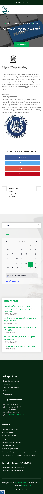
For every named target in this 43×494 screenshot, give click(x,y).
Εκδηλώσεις (7, 384)
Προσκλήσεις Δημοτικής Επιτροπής (13, 471)
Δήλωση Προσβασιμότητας (10, 449)
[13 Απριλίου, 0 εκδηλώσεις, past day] (8, 260)
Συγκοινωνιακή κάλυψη (9, 436)
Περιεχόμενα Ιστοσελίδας (10, 429)
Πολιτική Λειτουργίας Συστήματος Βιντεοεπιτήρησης (18, 455)
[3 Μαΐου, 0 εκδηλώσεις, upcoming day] (35, 269)
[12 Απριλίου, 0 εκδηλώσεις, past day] (35, 255)
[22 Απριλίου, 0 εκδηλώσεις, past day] (17, 264)
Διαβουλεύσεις (7, 391)
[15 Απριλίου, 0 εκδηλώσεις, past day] (17, 260)
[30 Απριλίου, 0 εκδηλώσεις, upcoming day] (21, 269)
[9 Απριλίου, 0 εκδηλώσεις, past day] (21, 255)
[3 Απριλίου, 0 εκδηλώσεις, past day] (26, 250)
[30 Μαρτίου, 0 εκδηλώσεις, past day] (8, 250)
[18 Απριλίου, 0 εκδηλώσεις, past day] (30, 260)
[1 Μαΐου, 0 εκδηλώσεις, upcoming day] (26, 269)
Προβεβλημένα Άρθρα (13, 24)
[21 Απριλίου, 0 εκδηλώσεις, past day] (12, 264)
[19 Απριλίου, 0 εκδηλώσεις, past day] (35, 260)
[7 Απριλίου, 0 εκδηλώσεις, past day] (12, 255)
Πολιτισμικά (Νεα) (25, 24)
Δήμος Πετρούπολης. (22, 483)
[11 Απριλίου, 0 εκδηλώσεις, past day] (30, 255)
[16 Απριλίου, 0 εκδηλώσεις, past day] (21, 260)
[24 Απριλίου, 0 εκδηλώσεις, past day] (26, 264)
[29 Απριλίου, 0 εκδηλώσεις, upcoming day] (17, 269)
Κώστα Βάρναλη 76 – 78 (13, 407)
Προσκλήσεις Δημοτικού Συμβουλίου (13, 467)
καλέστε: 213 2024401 (21, 2)
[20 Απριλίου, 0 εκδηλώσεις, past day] (8, 264)
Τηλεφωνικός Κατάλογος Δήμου (11, 442)
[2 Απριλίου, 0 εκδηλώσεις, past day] (21, 250)
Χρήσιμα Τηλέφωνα (7, 432)
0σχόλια (35, 24)
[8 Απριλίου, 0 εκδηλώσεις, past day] (17, 255)
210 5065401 (20, 415)
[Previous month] (7, 241)
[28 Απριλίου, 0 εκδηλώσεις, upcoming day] (12, 269)
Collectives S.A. (26, 485)
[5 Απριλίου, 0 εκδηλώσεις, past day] (35, 250)
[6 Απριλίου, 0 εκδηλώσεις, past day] (8, 255)
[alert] (22, 275)
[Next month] (36, 241)
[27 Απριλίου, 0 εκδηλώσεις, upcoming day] (8, 269)
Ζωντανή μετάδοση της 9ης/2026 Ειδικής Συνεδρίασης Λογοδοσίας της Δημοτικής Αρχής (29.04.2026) (19, 308)
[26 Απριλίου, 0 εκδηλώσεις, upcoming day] (35, 264)
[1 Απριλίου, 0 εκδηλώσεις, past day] (17, 250)
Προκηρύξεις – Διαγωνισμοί (11, 387)
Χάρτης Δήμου (6, 439)
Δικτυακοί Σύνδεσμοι (8, 445)
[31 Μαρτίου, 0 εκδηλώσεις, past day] (12, 250)
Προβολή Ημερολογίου (12, 281)
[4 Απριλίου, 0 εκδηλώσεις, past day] (30, 250)
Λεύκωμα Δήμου (8, 394)
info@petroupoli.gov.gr (13, 412)
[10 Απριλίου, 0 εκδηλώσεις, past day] (26, 255)
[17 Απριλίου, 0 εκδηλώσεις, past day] (26, 260)
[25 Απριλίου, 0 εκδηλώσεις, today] (30, 264)
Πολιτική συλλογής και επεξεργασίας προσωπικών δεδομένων (21, 452)
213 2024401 (10, 415)
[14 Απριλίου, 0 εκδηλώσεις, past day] (12, 260)
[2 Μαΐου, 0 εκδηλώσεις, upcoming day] (30, 269)
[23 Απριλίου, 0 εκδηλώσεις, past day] (21, 264)
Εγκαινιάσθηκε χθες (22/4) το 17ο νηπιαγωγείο (19, 346)
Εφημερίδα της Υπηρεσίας (11, 381)
